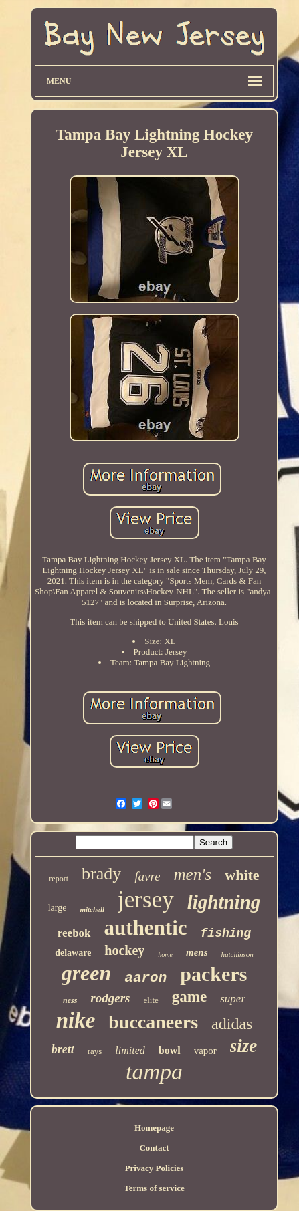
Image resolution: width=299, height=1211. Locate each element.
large (57, 908)
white (242, 875)
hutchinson (237, 954)
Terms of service (154, 1188)
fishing (226, 933)
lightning (224, 902)
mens (197, 952)
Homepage (154, 1128)
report (58, 878)
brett (63, 1049)
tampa (154, 1071)
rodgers (110, 998)
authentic (145, 928)
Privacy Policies (154, 1168)
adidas (231, 1023)
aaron (145, 978)
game (189, 996)
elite (150, 1000)
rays (95, 1051)
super (232, 998)
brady (101, 873)
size (244, 1046)
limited (129, 1050)
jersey (146, 900)
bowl (170, 1050)
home (165, 954)
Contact (154, 1148)
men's (193, 874)
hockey (124, 950)
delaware (73, 953)
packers (213, 974)
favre (147, 876)
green (87, 973)
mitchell (92, 909)
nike (76, 1020)
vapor (205, 1050)
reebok (74, 933)
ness (70, 1000)
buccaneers (153, 1022)
